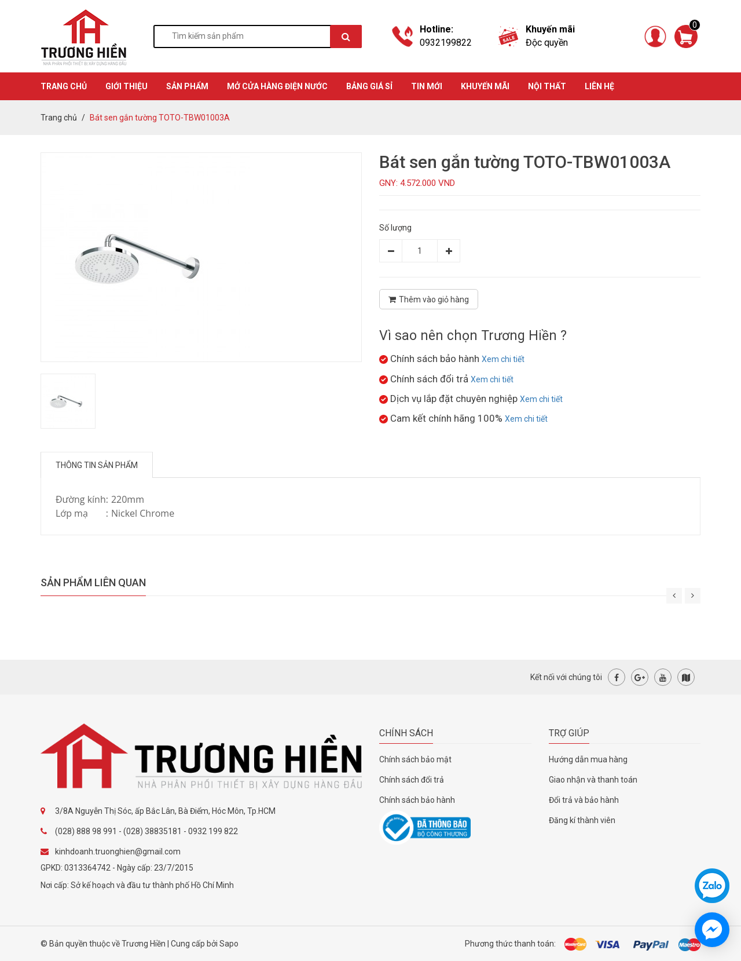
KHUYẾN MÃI (485, 86)
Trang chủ (59, 117)
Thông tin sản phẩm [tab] (97, 465)
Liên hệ (599, 86)
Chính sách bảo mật (415, 759)
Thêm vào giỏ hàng (428, 299)
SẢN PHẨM (187, 86)
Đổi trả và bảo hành (584, 800)
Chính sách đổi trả (411, 779)
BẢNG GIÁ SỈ (369, 86)
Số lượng (395, 227)
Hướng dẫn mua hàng (588, 759)
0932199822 (446, 42)
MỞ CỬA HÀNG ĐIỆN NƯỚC (277, 86)
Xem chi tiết (503, 359)
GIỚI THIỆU (126, 86)
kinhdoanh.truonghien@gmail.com (118, 851)
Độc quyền (547, 42)
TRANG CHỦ (64, 86)
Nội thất (547, 86)
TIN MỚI (426, 86)
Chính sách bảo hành (417, 800)
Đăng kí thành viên (582, 820)
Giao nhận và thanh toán (593, 779)
